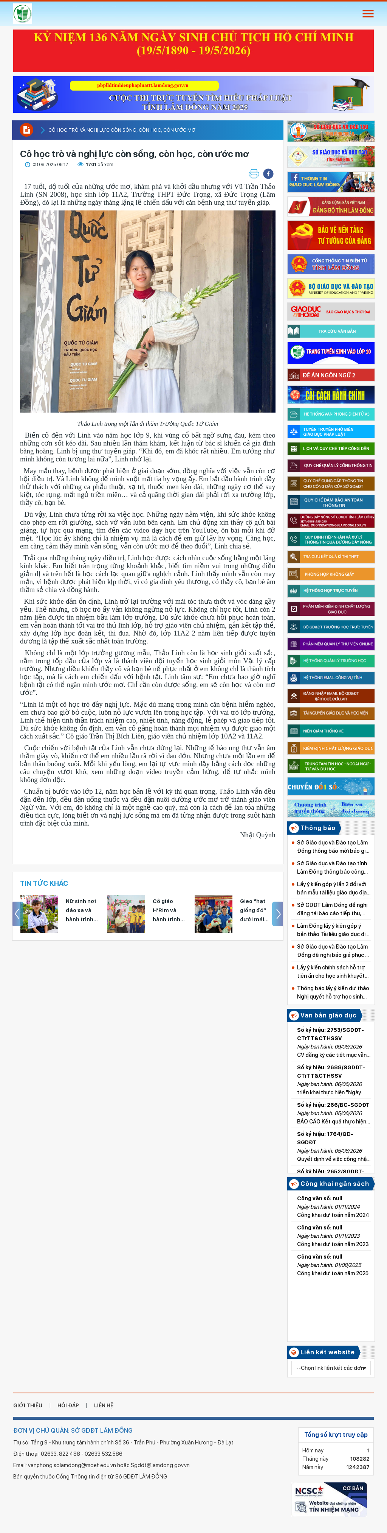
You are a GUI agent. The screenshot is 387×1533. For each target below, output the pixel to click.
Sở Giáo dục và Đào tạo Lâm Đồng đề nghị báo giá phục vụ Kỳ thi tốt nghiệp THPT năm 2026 (334, 951)
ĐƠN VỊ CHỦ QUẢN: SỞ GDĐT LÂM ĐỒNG (73, 1430)
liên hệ (103, 1405)
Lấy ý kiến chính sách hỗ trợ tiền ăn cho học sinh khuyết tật (331, 972)
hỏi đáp (68, 1405)
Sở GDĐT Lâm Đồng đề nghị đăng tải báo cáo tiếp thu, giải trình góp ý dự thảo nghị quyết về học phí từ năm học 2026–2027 (332, 910)
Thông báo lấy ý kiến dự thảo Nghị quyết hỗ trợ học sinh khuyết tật (333, 993)
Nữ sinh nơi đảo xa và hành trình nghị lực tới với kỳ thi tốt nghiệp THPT (83, 911)
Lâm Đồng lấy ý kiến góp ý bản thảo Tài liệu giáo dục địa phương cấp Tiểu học (332, 930)
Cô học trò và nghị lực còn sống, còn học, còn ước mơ (121, 130)
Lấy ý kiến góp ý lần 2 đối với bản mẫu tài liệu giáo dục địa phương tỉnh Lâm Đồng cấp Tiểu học (332, 889)
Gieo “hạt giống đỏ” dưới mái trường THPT (258, 911)
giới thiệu (27, 1405)
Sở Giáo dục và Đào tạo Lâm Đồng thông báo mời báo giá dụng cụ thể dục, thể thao (332, 847)
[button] (268, 173)
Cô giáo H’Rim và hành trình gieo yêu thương (166, 911)
